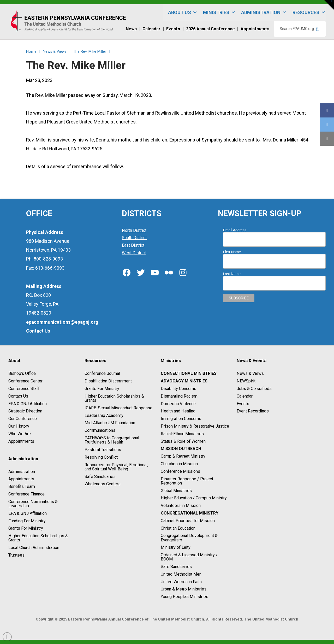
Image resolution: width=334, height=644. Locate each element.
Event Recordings (253, 411)
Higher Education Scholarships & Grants (38, 537)
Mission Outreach (181, 448)
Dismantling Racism (179, 396)
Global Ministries (176, 490)
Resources (309, 12)
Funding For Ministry (27, 520)
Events (243, 403)
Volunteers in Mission (181, 505)
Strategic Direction (25, 411)
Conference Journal (102, 373)
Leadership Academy (104, 415)
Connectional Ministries (189, 373)
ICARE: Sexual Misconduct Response (118, 407)
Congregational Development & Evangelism (189, 537)
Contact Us (18, 396)
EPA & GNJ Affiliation (27, 403)
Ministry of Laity (175, 547)
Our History (18, 426)
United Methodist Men (181, 574)
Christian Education (178, 528)
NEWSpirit (246, 381)
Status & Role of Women (183, 441)
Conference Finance (26, 494)
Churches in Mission (179, 463)
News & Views (250, 373)
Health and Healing (178, 411)
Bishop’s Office (22, 373)
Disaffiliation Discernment (108, 381)
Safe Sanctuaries (100, 476)
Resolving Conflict (101, 457)
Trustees (16, 555)
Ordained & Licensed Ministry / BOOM (189, 557)
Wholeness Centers (103, 484)
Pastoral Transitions (103, 449)
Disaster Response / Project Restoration (187, 481)
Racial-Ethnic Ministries (182, 433)
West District (134, 252)
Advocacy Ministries (184, 381)
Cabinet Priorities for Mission (188, 520)
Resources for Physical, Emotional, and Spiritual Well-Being (116, 466)
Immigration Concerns (181, 418)
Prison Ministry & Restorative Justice (195, 426)
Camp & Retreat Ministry (183, 456)
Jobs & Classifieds (254, 388)
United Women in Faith (181, 581)
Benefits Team (21, 486)
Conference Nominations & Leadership (33, 503)
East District (133, 245)
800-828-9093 (48, 259)
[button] (329, 5)
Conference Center (25, 381)
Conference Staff (24, 388)
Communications (100, 430)
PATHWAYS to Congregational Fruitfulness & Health (112, 440)
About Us (182, 12)
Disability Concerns (178, 388)
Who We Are (19, 433)
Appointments (21, 441)
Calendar (245, 396)
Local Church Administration (33, 547)
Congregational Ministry (189, 513)
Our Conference (22, 418)
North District (134, 230)
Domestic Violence (178, 403)
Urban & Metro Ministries (183, 589)
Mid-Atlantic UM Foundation (110, 423)
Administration (264, 12)
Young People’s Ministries (184, 596)
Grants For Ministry (25, 528)
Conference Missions (180, 471)
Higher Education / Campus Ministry (194, 498)
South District (134, 237)
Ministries (219, 12)
